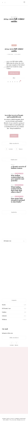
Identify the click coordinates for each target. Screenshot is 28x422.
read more (14, 135)
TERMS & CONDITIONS (20, 418)
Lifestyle (4, 316)
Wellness (4, 319)
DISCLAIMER (5, 419)
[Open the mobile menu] (24, 2)
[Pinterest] (13, 81)
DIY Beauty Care (19, 173)
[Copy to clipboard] (17, 81)
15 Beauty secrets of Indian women (18, 167)
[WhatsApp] (15, 81)
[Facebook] (2, 2)
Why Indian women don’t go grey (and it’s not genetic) (17, 178)
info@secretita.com (7, 333)
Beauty (13, 164)
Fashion (14, 45)
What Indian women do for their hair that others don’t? (16, 189)
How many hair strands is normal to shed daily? (18, 200)
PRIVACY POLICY (10, 418)
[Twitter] (10, 81)
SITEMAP (4, 418)
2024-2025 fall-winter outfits (14, 50)
